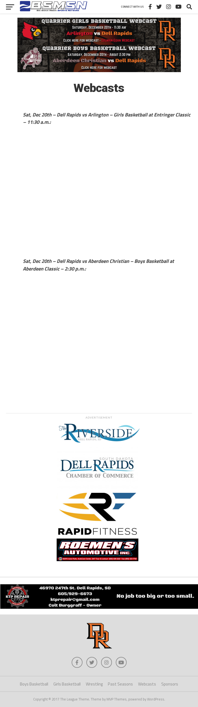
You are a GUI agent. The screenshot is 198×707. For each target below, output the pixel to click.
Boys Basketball (34, 684)
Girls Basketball (67, 684)
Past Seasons (120, 684)
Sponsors (169, 684)
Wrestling (94, 684)
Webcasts (147, 684)
